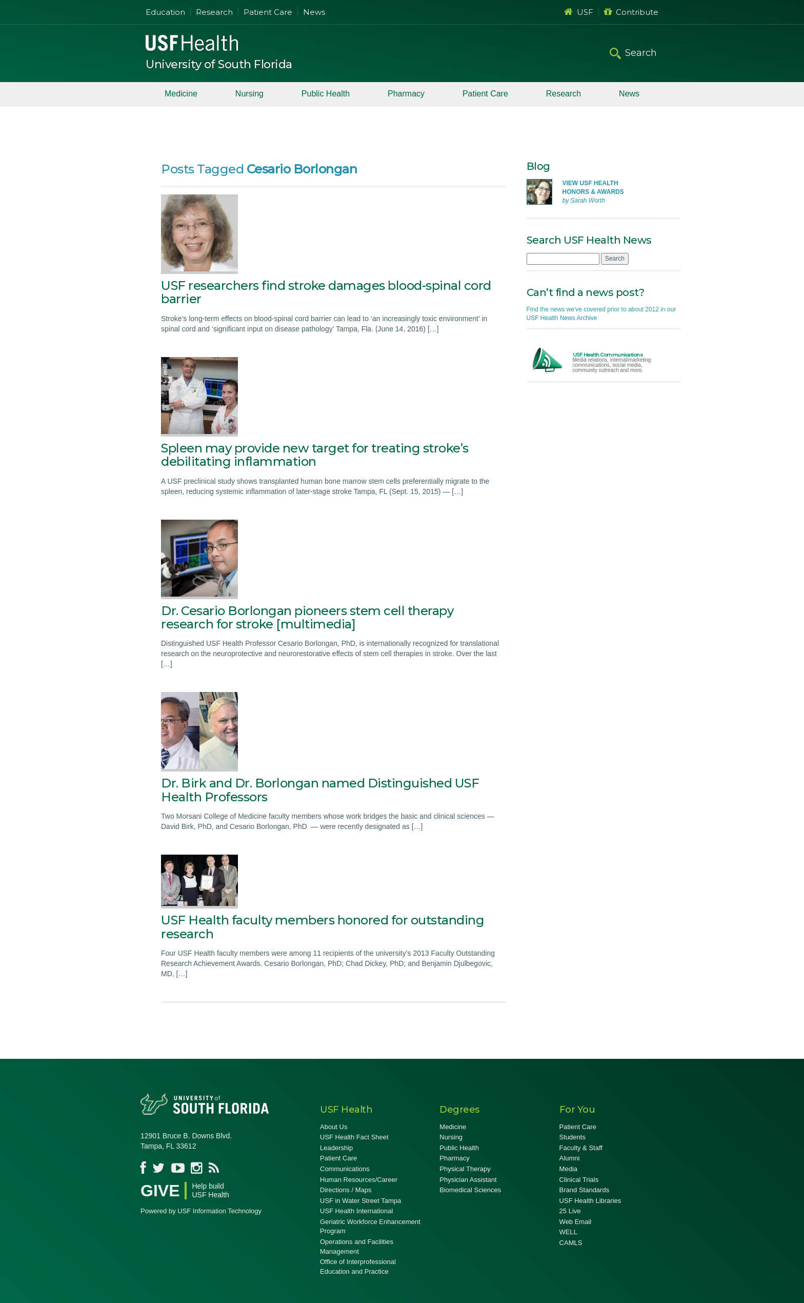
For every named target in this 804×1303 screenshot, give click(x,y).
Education (165, 12)
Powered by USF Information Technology (201, 1211)
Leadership (336, 1148)
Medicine (181, 93)
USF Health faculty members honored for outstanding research (322, 927)
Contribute (631, 12)
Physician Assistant (467, 1179)
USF (578, 12)
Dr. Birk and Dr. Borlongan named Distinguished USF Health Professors (320, 790)
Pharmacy (406, 93)
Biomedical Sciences (470, 1190)
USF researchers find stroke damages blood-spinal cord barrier (326, 292)
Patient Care (268, 12)
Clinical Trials (579, 1179)
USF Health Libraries (590, 1201)
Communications (345, 1169)
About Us (333, 1127)
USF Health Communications (608, 354)
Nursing (249, 93)
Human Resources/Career (358, 1179)
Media (568, 1169)
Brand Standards (584, 1190)
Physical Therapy (464, 1169)
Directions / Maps (345, 1190)
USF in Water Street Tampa (360, 1201)
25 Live (570, 1211)
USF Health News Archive (562, 318)
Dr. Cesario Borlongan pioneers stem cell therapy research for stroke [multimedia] (307, 617)
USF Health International (356, 1211)
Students (572, 1137)
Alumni (569, 1158)
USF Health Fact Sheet (354, 1137)
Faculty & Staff (580, 1148)
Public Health (326, 93)
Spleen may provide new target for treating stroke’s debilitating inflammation (315, 455)
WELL (568, 1232)
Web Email (575, 1222)
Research (214, 12)
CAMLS (570, 1243)
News (314, 12)
